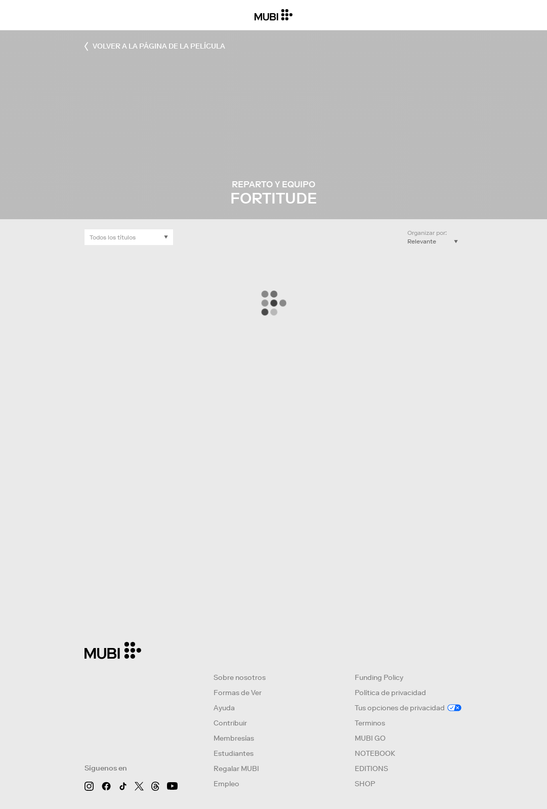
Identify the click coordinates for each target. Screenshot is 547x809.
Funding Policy (379, 677)
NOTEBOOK (375, 753)
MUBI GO (370, 738)
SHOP (365, 783)
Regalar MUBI (236, 768)
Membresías (234, 738)
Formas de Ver (238, 692)
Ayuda (224, 707)
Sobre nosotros (240, 677)
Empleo (226, 783)
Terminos (370, 722)
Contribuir (230, 722)
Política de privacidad (390, 692)
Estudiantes (234, 753)
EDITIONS (371, 768)
